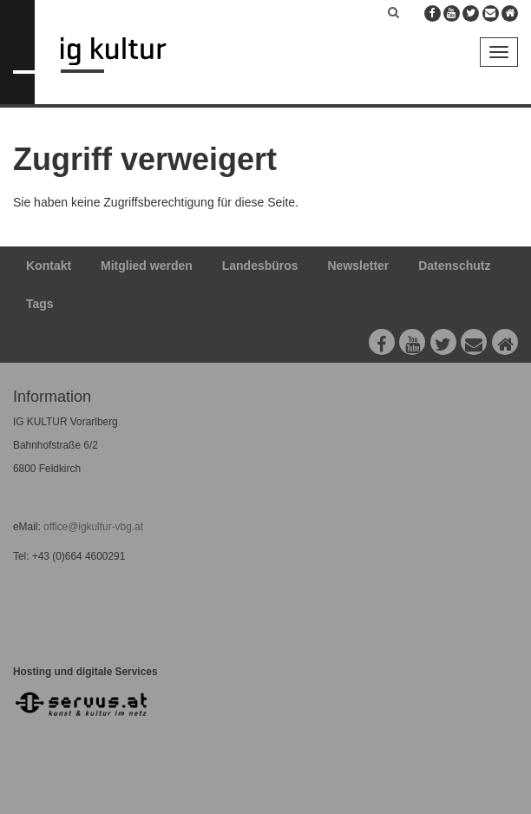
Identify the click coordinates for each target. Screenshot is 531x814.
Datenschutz (454, 265)
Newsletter (359, 265)
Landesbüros (260, 265)
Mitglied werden (147, 265)
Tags (40, 304)
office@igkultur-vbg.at (92, 527)
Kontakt (48, 265)
